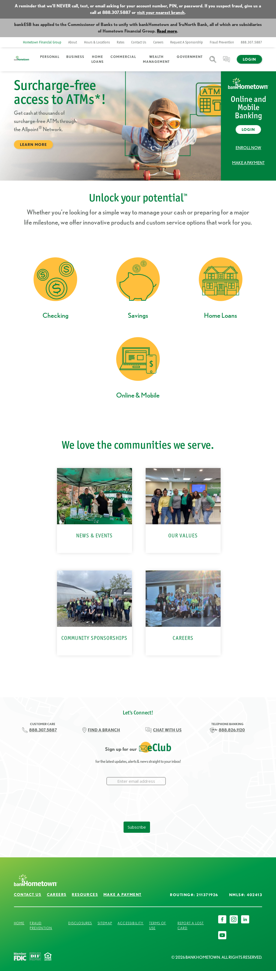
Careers (158, 42)
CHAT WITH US (167, 730)
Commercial (123, 57)
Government (190, 57)
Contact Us (138, 42)
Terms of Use (157, 925)
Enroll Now (248, 147)
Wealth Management (156, 59)
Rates (120, 42)
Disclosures (80, 923)
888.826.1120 (232, 730)
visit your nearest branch (161, 12)
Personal (49, 57)
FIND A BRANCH (104, 730)
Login (249, 59)
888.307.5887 (251, 42)
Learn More (33, 144)
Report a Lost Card (191, 925)
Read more (167, 31)
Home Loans (97, 59)
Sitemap (105, 923)
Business (75, 57)
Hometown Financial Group (42, 42)
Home (19, 923)
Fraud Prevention (222, 42)
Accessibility (131, 923)
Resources (85, 894)
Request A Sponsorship (186, 42)
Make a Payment (248, 162)
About (72, 42)
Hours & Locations (97, 42)
